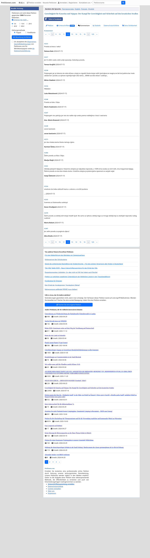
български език (68, 9)
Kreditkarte (31, 90)
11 (64, 34)
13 (72, 34)
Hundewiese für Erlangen (53, 334)
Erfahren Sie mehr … (20, 77)
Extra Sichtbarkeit (129, 25)
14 (76, 34)
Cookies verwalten (54, 542)
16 (84, 34)
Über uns (51, 544)
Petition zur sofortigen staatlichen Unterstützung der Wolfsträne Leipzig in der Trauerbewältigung (77, 330)
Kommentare (84, 25)
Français (84, 9)
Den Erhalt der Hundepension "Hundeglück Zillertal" (62, 339)
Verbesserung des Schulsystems (56, 313)
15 (80, 34)
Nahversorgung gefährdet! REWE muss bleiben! (61, 343)
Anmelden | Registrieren (67, 3)
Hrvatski (91, 9)
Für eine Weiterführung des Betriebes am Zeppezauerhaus (65, 309)
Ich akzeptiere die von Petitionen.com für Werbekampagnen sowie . (25, 103)
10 (59, 34)
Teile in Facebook (53, 19)
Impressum (52, 547)
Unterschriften (66, 25)
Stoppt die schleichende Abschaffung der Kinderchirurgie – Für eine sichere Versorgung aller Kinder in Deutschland (84, 317)
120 (92, 34)
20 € (30, 81)
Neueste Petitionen (50, 3)
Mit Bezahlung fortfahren (22, 94)
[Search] (107, 2)
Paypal (18, 90)
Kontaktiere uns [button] (85, 3)
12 (68, 34)
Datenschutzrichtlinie (111, 25)
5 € (15, 81)
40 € (15, 83)
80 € (22, 83)
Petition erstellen (34, 3)
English (77, 9)
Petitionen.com (8, 2)
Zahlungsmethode (18, 87)
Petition (49, 25)
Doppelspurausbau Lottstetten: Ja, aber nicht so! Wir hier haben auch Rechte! (71, 326)
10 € (22, 81)
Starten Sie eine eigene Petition (68, 358)
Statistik (96, 25)
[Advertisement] (91, 52)
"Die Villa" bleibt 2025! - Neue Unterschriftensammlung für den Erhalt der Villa (71, 321)
